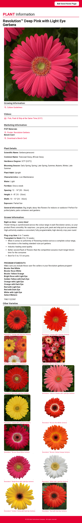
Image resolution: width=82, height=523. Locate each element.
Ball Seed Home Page (67, 4)
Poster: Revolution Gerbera (17, 132)
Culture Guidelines (13, 107)
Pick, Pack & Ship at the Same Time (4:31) (23, 118)
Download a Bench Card (15, 138)
